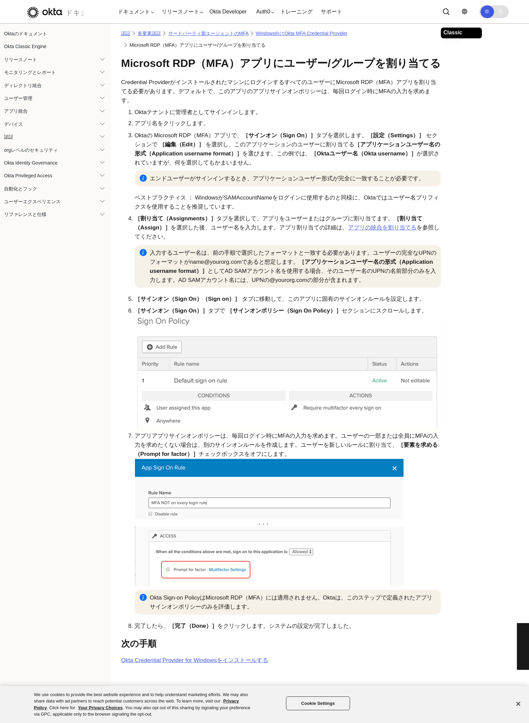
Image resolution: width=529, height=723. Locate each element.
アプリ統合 (16, 111)
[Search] (446, 11)
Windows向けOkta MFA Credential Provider (302, 33)
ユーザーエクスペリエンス (32, 201)
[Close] (518, 703)
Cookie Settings (318, 703)
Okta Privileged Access (28, 175)
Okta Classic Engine (25, 46)
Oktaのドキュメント (25, 33)
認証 (8, 137)
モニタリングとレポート (30, 72)
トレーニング (296, 11)
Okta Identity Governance (31, 163)
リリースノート (20, 59)
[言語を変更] (464, 12)
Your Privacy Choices (100, 707)
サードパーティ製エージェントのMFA (208, 33)
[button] (134, 12)
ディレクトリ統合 (23, 85)
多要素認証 (149, 33)
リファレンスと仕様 (25, 214)
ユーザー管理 (18, 98)
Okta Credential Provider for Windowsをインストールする (194, 660)
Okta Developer (228, 11)
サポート (331, 11)
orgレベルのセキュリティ (31, 150)
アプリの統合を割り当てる (382, 227)
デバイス (13, 124)
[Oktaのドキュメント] (53, 11)
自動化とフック (20, 188)
